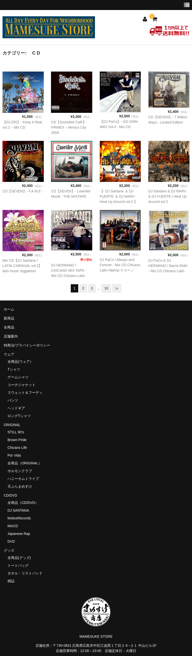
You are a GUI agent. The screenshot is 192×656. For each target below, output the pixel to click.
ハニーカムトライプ (23, 479)
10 (106, 288)
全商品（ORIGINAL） (25, 463)
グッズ (11, 550)
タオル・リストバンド (25, 573)
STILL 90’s (16, 432)
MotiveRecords (19, 518)
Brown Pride (17, 440)
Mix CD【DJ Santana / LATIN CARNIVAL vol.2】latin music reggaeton (22, 265)
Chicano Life (17, 448)
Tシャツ (14, 369)
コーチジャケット (22, 385)
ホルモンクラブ (20, 471)
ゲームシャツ (18, 377)
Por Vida (14, 455)
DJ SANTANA (18, 510)
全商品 (9, 327)
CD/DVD (10, 495)
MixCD (13, 526)
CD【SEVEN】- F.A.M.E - (22, 191)
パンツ (13, 400)
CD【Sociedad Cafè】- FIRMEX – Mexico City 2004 (69, 127)
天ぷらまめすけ (20, 486)
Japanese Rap (19, 534)
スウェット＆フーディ (25, 393)
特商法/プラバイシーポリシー (27, 345)
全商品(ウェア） (20, 362)
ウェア (11, 354)
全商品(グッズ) (19, 558)
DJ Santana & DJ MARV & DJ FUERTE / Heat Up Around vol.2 (167, 196)
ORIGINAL (12, 425)
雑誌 (11, 581)
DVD (11, 541)
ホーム (9, 309)
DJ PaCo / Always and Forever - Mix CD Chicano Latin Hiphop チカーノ (120, 265)
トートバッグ (18, 565)
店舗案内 (11, 336)
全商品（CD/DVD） (25, 503)
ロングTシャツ (19, 416)
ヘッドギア (16, 408)
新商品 (9, 318)
